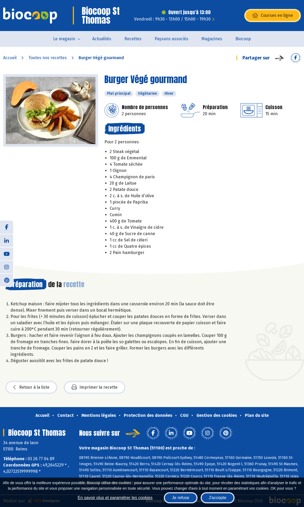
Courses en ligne (272, 15)
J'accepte (217, 497)
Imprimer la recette (95, 387)
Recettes (132, 38)
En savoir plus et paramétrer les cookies (115, 497)
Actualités (101, 38)
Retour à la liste (31, 387)
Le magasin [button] (64, 38)
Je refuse (180, 497)
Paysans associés (171, 38)
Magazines (211, 38)
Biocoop (243, 38)
